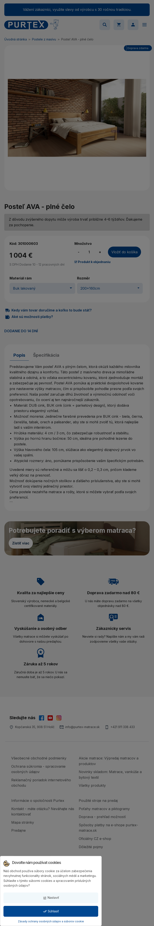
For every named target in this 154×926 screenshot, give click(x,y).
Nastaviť (51, 898)
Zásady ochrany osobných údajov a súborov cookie (51, 921)
